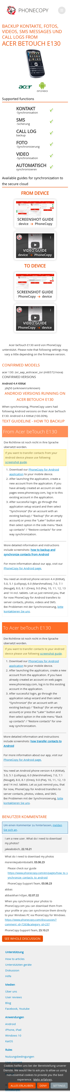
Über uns (11, 991)
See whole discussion (22, 939)
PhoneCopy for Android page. (23, 568)
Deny (43, 1085)
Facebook (11, 1008)
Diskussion (12, 970)
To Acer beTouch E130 (35, 286)
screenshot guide (16, 462)
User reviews (13, 997)
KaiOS (9, 1041)
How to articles (14, 959)
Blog (8, 1003)
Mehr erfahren (42, 1079)
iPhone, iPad (13, 1030)
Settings (59, 1085)
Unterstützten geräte (18, 964)
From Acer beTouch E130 (35, 213)
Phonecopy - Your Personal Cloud (28, 10)
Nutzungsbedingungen (19, 1056)
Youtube (24, 1008)
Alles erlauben (22, 1085)
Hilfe (8, 976)
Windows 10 (13, 1035)
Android (10, 1024)
